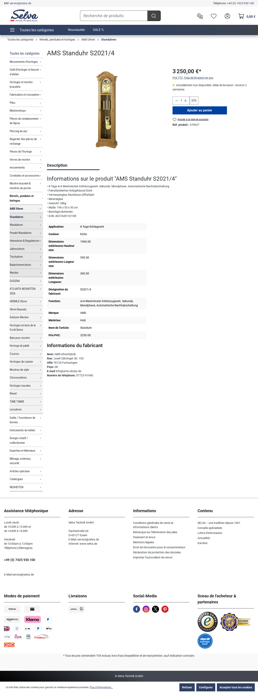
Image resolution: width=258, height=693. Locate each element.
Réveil (13, 393)
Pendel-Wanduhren (20, 233)
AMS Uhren (16, 208)
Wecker (14, 272)
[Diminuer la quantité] (177, 100)
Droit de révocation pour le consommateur (159, 547)
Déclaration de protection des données (157, 552)
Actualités (204, 538)
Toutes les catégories (25, 53)
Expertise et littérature (22, 450)
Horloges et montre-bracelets (21, 84)
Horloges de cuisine (21, 361)
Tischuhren (16, 257)
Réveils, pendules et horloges (22, 198)
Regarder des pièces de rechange (23, 141)
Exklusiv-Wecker (19, 317)
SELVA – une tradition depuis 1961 (219, 522)
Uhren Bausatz (18, 309)
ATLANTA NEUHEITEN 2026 (22, 291)
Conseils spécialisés (210, 528)
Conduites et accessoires (25, 175)
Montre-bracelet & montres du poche (20, 186)
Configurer (206, 687)
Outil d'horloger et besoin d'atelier (24, 72)
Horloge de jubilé (19, 346)
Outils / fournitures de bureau (22, 420)
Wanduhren (16, 225)
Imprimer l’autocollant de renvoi (152, 557)
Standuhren (16, 217)
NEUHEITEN (16, 487)
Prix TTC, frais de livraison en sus (193, 77)
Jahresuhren (17, 249)
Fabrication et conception (24, 94)
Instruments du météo (22, 430)
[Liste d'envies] (213, 16)
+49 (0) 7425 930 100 (240, 3)
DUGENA (15, 281)
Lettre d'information (210, 533)
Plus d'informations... (101, 687)
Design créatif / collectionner (19, 440)
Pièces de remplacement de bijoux (24, 121)
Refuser (187, 687)
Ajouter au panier (199, 110)
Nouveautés (76, 30)
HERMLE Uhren (18, 301)
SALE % (98, 30)
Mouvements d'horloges (24, 62)
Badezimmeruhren (20, 265)
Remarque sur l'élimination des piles (155, 532)
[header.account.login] (226, 16)
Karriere (202, 543)
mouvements (17, 167)
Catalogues (16, 479)
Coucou (14, 354)
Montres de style (19, 370)
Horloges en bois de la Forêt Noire (23, 327)
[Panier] (245, 16)
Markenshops (18, 110)
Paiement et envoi (144, 537)
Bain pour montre (20, 338)
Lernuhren (16, 409)
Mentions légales (143, 542)
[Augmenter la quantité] (185, 100)
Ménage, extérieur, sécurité (20, 461)
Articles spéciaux (20, 471)
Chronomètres (18, 377)
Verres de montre (20, 159)
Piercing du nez (18, 131)
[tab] (73, 165)
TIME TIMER (17, 401)
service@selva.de (20, 3)
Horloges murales (20, 385)
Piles (12, 103)
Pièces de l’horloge (21, 151)
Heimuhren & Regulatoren (24, 241)
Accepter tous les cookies (236, 687)
